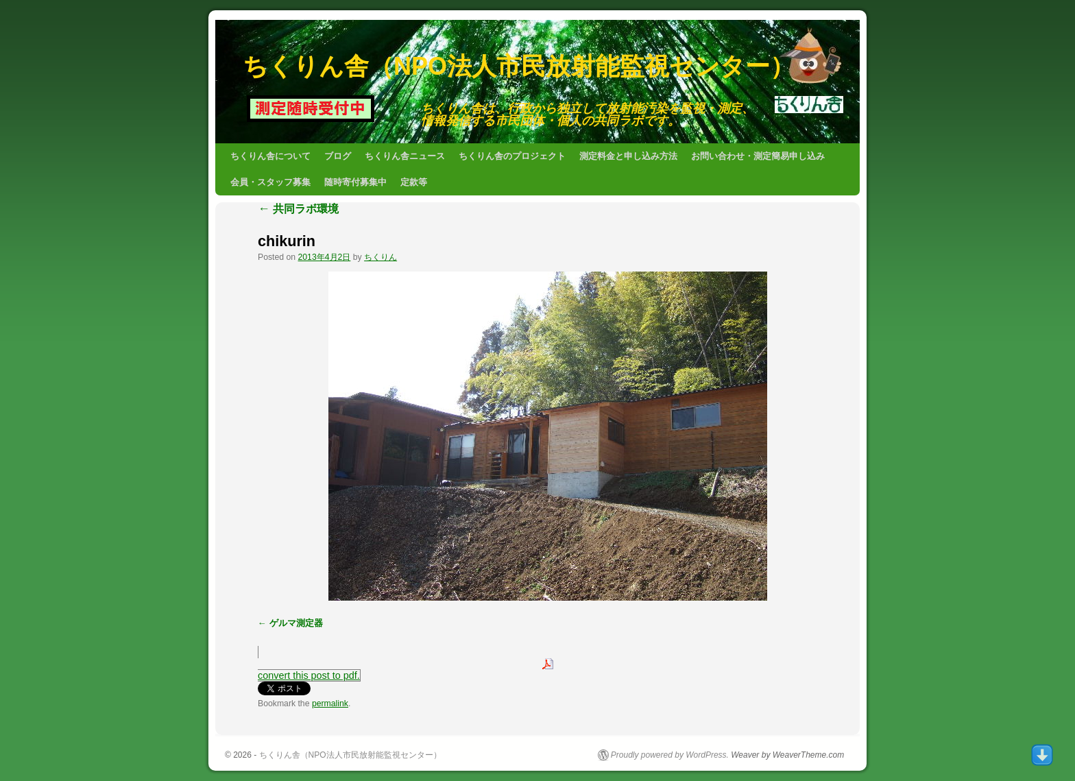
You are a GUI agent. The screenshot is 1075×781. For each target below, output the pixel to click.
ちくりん (380, 257)
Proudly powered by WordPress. (670, 755)
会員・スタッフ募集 (270, 182)
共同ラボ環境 (298, 209)
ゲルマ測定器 (296, 623)
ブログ (337, 156)
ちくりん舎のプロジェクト (512, 156)
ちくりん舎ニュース (405, 156)
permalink (330, 703)
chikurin (286, 241)
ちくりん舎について (270, 156)
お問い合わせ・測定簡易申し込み (758, 156)
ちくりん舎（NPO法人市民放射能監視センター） (519, 66)
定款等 (413, 182)
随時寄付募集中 (355, 182)
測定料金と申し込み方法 (628, 156)
